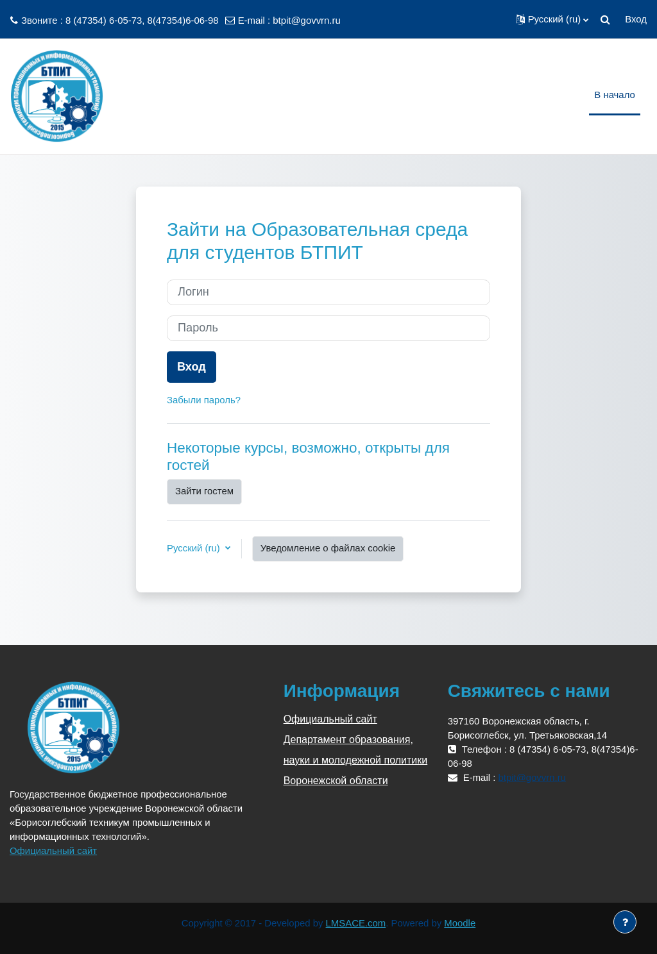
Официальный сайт (53, 850)
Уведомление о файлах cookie (328, 547)
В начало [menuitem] (614, 94)
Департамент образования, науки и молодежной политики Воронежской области (356, 760)
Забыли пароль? (204, 399)
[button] (552, 19)
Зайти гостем (204, 490)
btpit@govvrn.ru (306, 20)
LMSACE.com (356, 922)
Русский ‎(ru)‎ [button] (195, 547)
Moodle (459, 922)
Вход (636, 18)
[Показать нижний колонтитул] (624, 921)
